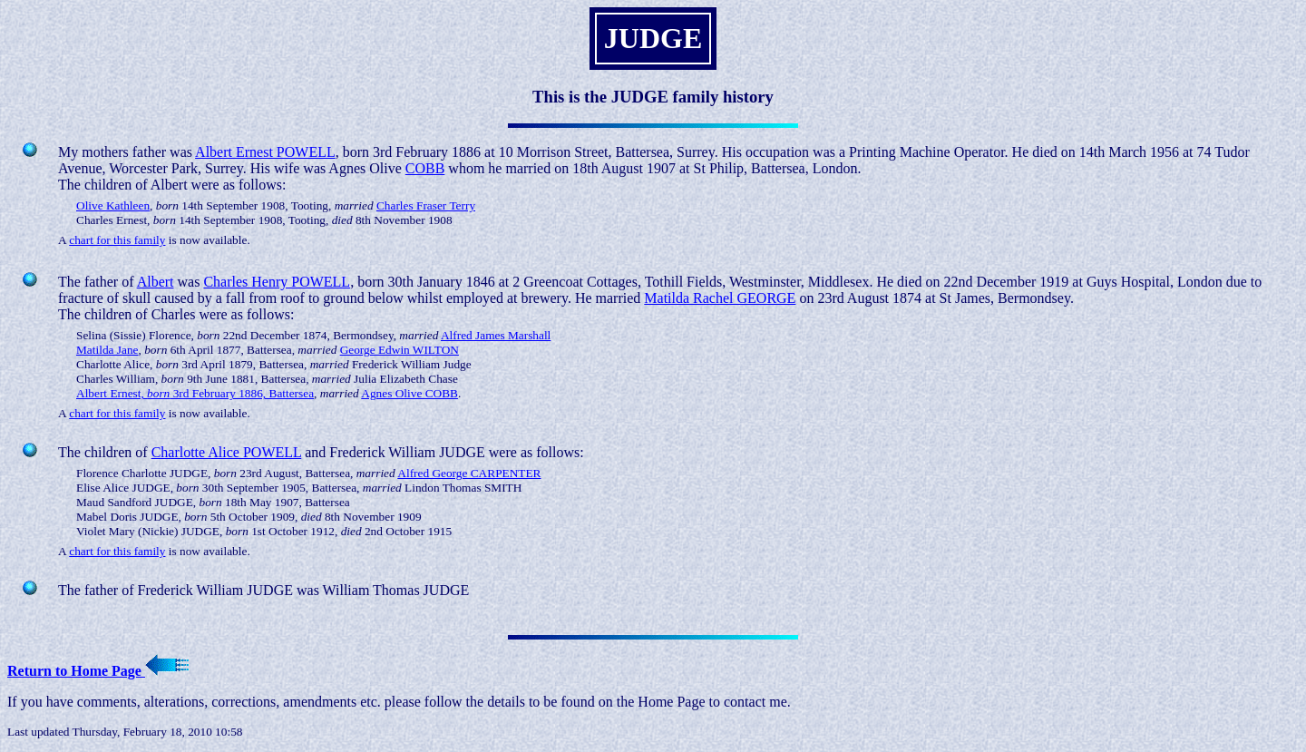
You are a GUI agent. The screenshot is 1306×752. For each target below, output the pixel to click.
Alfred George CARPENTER (469, 473)
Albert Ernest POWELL (265, 152)
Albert (155, 281)
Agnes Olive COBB (409, 393)
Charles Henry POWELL (276, 281)
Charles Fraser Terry (425, 205)
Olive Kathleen (113, 205)
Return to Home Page (98, 671)
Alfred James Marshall (496, 335)
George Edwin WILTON (399, 349)
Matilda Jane (107, 349)
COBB (425, 168)
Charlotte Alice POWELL (226, 452)
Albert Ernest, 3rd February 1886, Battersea (195, 393)
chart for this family (117, 240)
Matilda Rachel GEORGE (719, 298)
